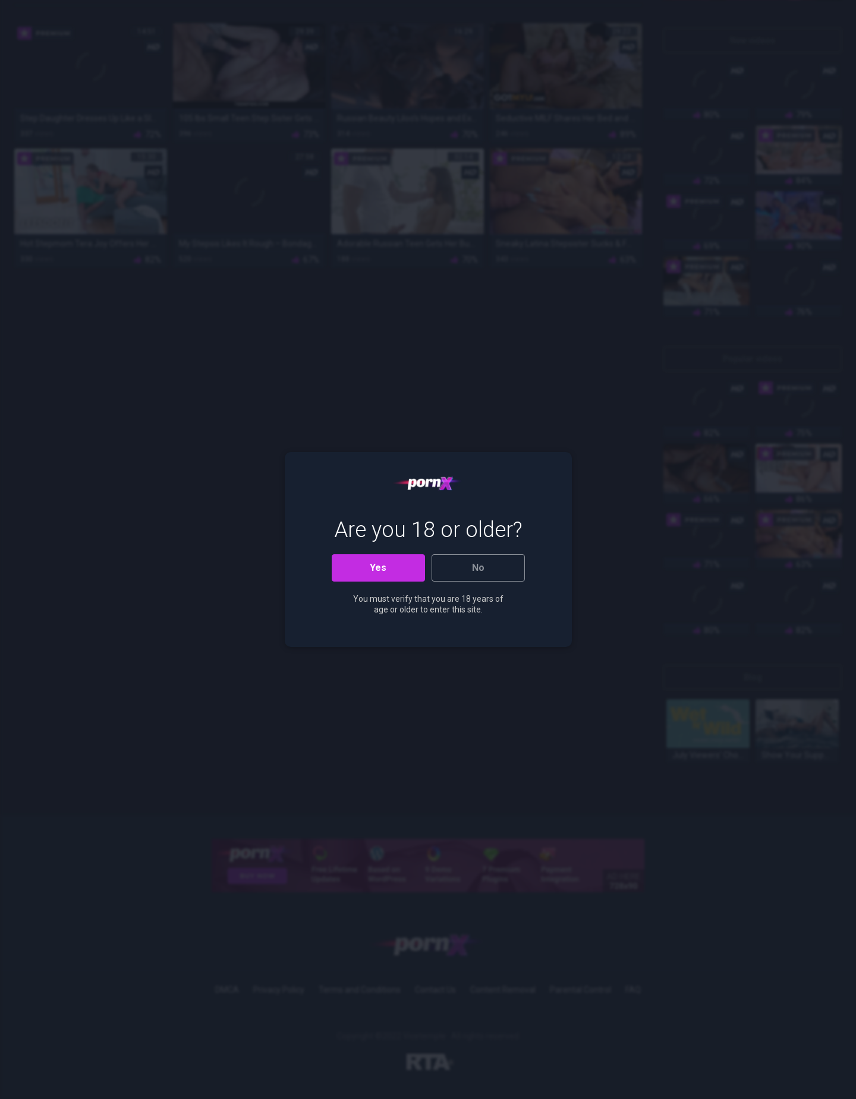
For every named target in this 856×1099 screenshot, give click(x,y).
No (478, 567)
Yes (378, 567)
